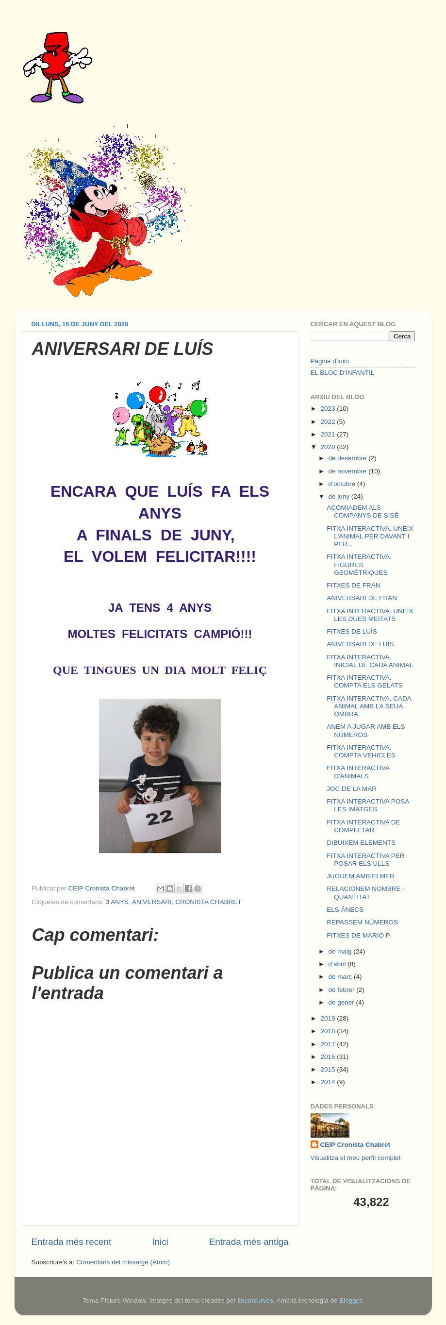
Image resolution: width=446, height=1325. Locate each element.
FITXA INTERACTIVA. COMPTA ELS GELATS (364, 681)
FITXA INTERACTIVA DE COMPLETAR (363, 826)
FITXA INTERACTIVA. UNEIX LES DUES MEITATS (370, 614)
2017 (328, 1044)
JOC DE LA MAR (352, 788)
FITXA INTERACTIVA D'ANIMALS (358, 771)
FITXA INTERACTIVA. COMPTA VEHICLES (361, 751)
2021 (328, 434)
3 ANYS (117, 902)
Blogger (350, 1300)
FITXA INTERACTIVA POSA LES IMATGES (368, 805)
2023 (328, 408)
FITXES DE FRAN (353, 585)
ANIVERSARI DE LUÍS (360, 644)
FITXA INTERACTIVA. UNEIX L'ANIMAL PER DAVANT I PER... (370, 536)
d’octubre (343, 483)
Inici (160, 1242)
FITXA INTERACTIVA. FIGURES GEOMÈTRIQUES (359, 564)
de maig (341, 951)
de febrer (343, 989)
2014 (328, 1082)
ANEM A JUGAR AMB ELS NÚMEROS (366, 730)
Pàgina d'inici (330, 361)
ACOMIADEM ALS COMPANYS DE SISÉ (362, 511)
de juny (340, 496)
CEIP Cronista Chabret (355, 1144)
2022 (328, 421)
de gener (342, 1002)
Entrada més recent (72, 1242)
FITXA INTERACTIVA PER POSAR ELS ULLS (365, 859)
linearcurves (255, 1300)
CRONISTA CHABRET (208, 902)
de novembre (349, 471)
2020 (328, 447)
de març (341, 976)
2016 (328, 1056)
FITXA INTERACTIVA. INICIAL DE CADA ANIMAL (370, 661)
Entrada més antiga (249, 1242)
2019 (328, 1018)
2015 (328, 1069)
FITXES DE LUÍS (352, 631)
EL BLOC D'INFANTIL (343, 372)
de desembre (349, 458)
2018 (328, 1031)
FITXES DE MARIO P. (359, 935)
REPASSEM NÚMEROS (362, 922)
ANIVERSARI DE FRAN (362, 598)
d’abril (338, 964)
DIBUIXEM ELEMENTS (361, 842)
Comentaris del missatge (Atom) (123, 1262)
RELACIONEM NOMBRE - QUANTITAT (366, 892)
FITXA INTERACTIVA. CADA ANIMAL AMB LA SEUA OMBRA (369, 706)
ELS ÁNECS (345, 909)
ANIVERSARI (152, 902)
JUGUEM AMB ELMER (361, 876)
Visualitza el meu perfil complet (356, 1157)
